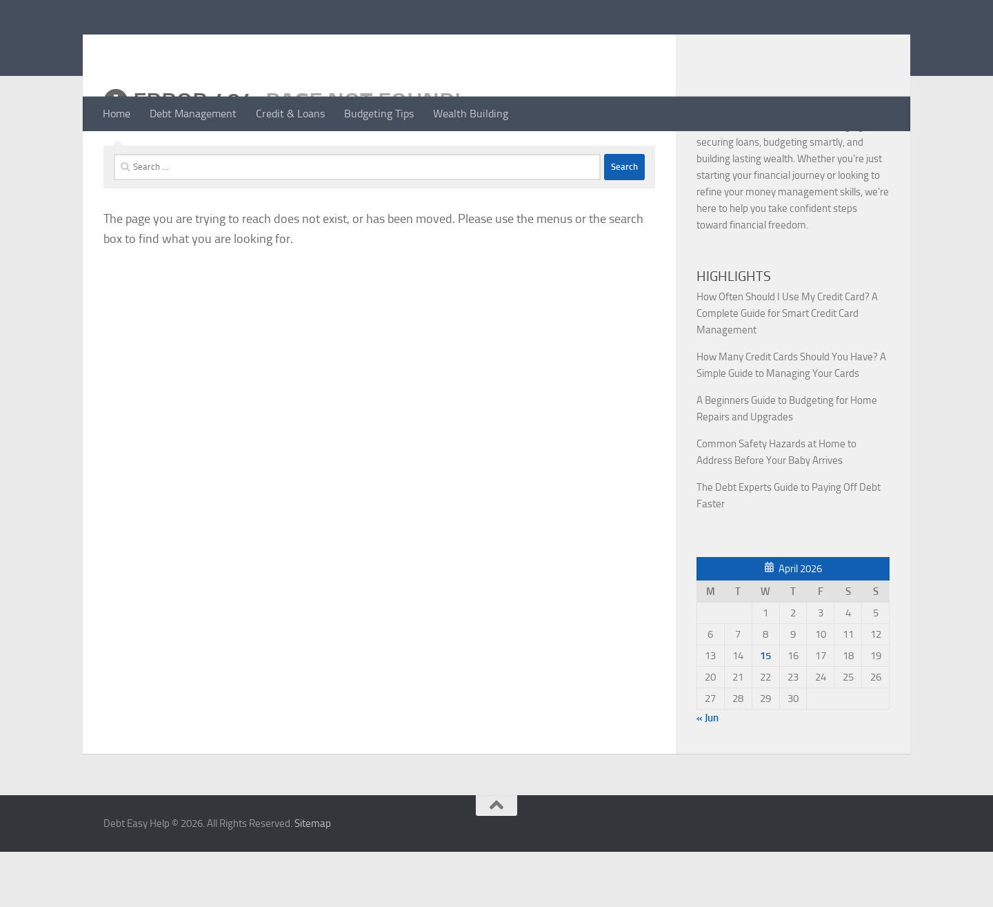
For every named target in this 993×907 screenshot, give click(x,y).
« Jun (707, 773)
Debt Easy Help (193, 47)
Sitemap (312, 878)
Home (116, 113)
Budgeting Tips (379, 113)
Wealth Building (470, 113)
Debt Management (193, 113)
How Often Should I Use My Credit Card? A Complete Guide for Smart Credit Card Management (787, 368)
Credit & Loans (290, 113)
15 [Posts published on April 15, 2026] (765, 711)
